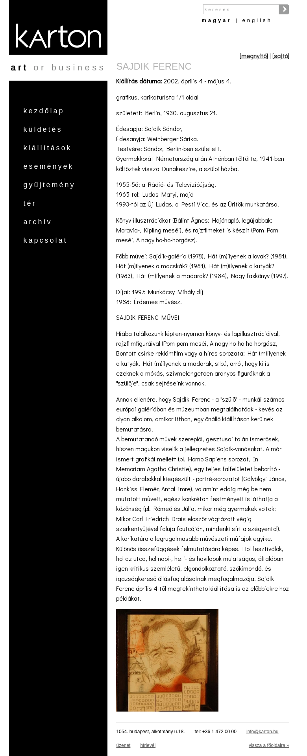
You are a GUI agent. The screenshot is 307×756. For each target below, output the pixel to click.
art (19, 67)
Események (48, 166)
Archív (37, 222)
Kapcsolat (45, 240)
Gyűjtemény (49, 185)
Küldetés (42, 129)
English (257, 20)
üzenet (123, 745)
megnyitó (253, 56)
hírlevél (147, 745)
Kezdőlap (43, 111)
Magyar (216, 20)
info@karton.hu (262, 731)
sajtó (281, 56)
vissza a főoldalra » (269, 745)
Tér (29, 203)
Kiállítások (47, 148)
